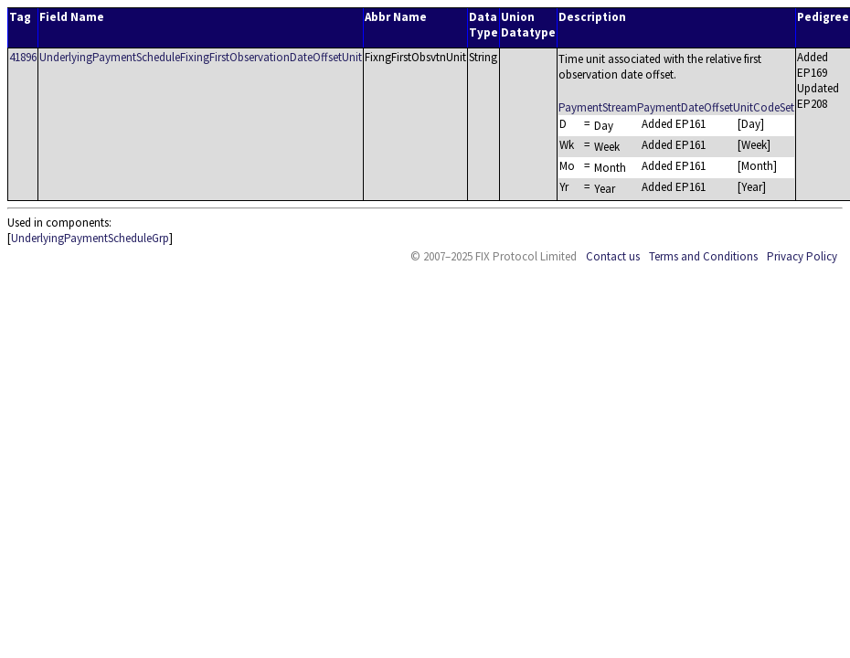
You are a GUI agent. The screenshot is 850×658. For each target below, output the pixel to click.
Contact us (613, 256)
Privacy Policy (802, 256)
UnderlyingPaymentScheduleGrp (90, 238)
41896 (23, 57)
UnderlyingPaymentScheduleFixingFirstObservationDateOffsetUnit (200, 57)
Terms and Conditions (703, 256)
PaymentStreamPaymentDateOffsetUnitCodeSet (676, 107)
